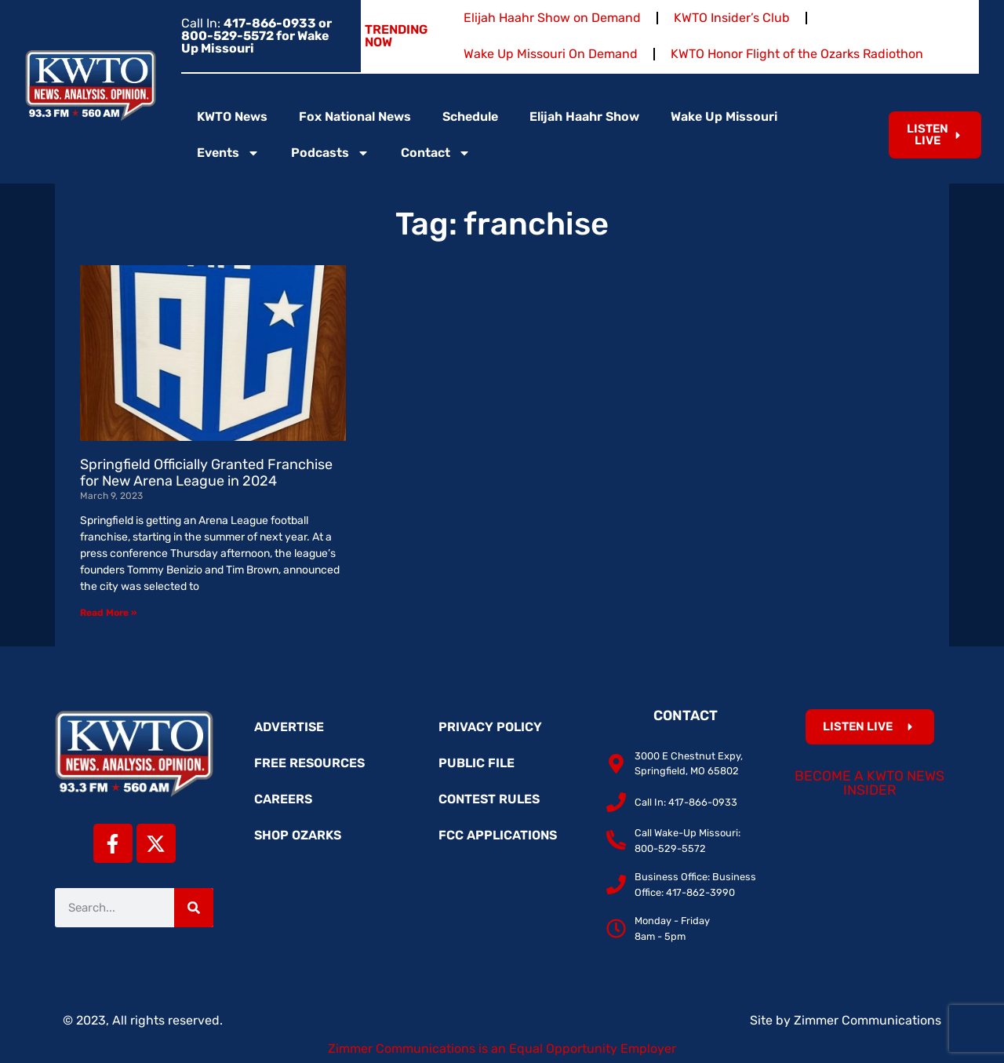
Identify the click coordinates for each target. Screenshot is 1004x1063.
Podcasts (330, 153)
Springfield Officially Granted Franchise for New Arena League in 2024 (206, 473)
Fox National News (355, 116)
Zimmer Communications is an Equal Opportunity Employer (502, 1048)
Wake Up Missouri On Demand (551, 53)
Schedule (470, 116)
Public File (476, 762)
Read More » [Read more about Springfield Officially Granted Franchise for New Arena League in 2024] (108, 612)
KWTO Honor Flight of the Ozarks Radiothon (797, 53)
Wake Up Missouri (724, 116)
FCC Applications (497, 835)
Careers (283, 799)
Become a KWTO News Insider (869, 783)
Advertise (289, 726)
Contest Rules (489, 799)
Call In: (256, 36)
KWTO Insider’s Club (732, 17)
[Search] (193, 907)
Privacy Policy (490, 726)
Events (228, 153)
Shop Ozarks (297, 835)
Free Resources (309, 762)
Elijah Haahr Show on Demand (552, 17)
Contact (436, 153)
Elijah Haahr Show (584, 116)
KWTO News (232, 116)
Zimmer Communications (867, 1020)
